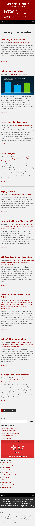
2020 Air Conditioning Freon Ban (16, 257)
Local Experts (5, 159)
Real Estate (22, 159)
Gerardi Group (18, 4)
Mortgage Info (14, 159)
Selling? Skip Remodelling (13, 339)
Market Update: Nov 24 (9, 436)
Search (3, 419)
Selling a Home (22, 226)
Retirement (30, 159)
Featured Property (6, 302)
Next (13, 411)
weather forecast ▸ (17, 456)
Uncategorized (24, 42)
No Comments (14, 42)
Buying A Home (8, 191)
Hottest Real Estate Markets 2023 (17, 221)
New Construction (11, 262)
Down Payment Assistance (13, 39)
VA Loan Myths (8, 153)
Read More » (4, 61)
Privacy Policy (29, 506)
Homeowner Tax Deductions (14, 122)
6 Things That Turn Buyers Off (15, 375)
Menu (3, 21)
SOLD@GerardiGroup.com (22, 13)
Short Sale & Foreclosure (18, 306)
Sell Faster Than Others (12, 71)
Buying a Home (27, 157)
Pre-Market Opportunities (17, 304)
